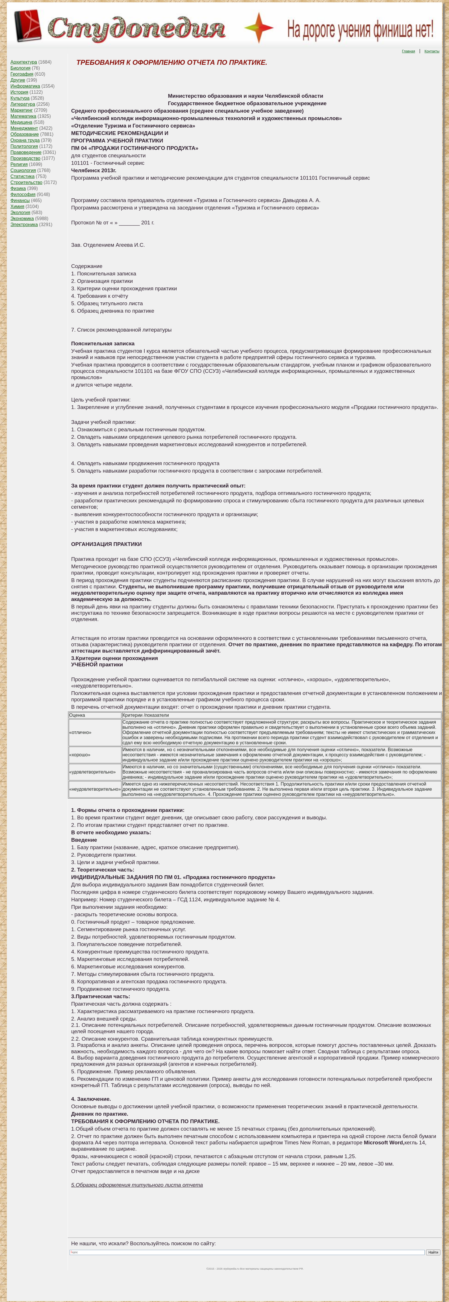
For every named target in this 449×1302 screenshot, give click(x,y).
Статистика (23, 176)
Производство (25, 158)
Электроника (24, 224)
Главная (408, 51)
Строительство (26, 182)
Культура (20, 98)
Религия (19, 164)
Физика (18, 188)
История (19, 92)
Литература (23, 104)
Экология (20, 212)
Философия (23, 194)
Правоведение (26, 152)
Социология (23, 170)
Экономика (22, 218)
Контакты (432, 51)
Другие (18, 80)
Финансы (20, 200)
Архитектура (24, 62)
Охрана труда (25, 140)
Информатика (25, 86)
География (22, 74)
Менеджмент (24, 128)
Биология (21, 68)
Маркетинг (22, 110)
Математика (23, 116)
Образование (25, 134)
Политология (24, 146)
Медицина (21, 122)
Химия (17, 206)
